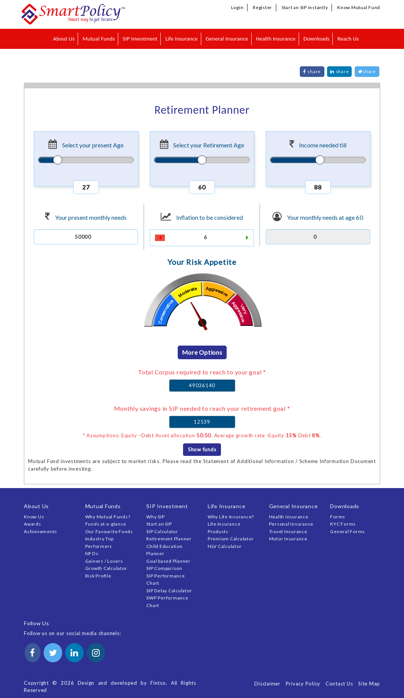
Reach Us (348, 38)
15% (291, 435)
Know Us (34, 517)
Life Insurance (181, 38)
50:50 (203, 435)
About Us (64, 38)
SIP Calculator (162, 531)
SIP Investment (140, 38)
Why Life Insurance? (231, 517)
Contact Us (339, 684)
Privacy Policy (303, 684)
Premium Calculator (231, 538)
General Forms (347, 531)
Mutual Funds (99, 38)
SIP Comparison (164, 568)
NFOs (92, 553)
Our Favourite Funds (109, 531)
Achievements (40, 531)
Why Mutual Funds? (107, 517)
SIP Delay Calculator (169, 590)
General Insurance (226, 38)
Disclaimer (267, 684)
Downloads (317, 38)
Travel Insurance (288, 531)
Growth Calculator (106, 568)
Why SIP (155, 517)
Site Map (369, 684)
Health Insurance (276, 38)
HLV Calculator (225, 546)
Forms (337, 517)
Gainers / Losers (104, 561)
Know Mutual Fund (358, 7)
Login (237, 7)
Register (262, 7)
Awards (32, 524)
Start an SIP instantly (305, 7)
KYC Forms (343, 524)
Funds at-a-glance (105, 524)
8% (316, 435)
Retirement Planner (169, 538)
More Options (202, 352)
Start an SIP (159, 524)
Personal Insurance (291, 524)
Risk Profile (98, 576)
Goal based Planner (168, 561)
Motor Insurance (288, 538)
